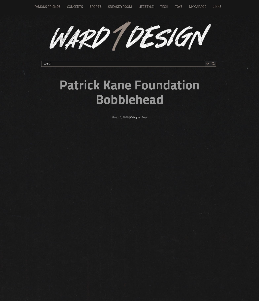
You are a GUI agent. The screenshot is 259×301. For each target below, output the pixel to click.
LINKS (217, 6)
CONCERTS (75, 6)
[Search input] (124, 64)
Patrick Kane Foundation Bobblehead (129, 91)
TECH (164, 6)
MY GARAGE (197, 6)
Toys (144, 117)
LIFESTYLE (146, 6)
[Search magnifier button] (213, 64)
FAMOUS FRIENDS (47, 6)
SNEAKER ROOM (120, 6)
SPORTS (95, 6)
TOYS (178, 6)
